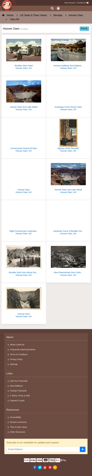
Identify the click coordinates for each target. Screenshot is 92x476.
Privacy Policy (16, 359)
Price (84, 28)
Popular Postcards (18, 391)
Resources (12, 409)
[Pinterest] (49, 467)
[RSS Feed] (55, 467)
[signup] (82, 449)
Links (9, 373)
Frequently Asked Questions (22, 349)
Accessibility (15, 417)
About (9, 337)
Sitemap (14, 364)
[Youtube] (44, 467)
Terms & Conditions (19, 354)
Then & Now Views (18, 427)
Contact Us (81, 3)
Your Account (69, 3)
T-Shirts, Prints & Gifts (20, 396)
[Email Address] (43, 449)
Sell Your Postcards (19, 381)
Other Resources (17, 432)
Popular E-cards (17, 400)
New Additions (16, 386)
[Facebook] (34, 467)
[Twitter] (39, 467)
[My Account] (58, 8)
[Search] (52, 8)
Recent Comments (18, 422)
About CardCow (17, 345)
